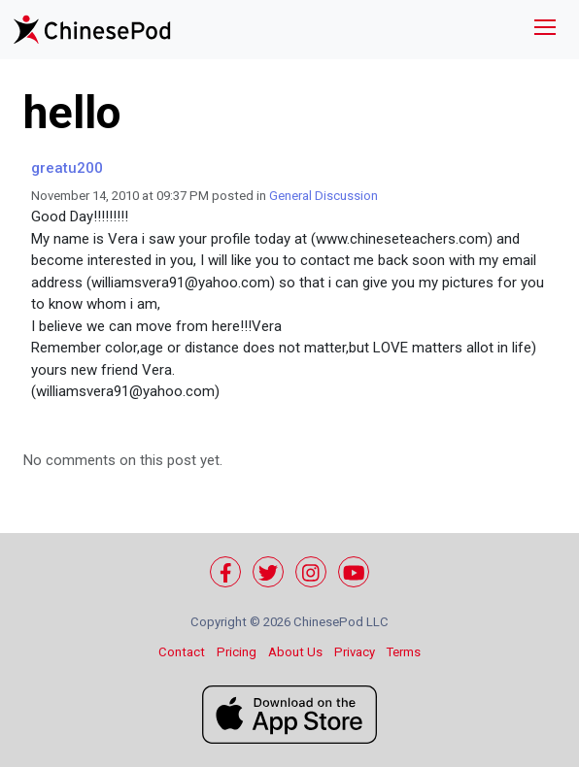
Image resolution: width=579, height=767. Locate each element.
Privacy (354, 652)
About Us (295, 652)
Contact (181, 652)
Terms (404, 652)
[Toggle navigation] (545, 30)
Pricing (236, 652)
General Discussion (323, 195)
